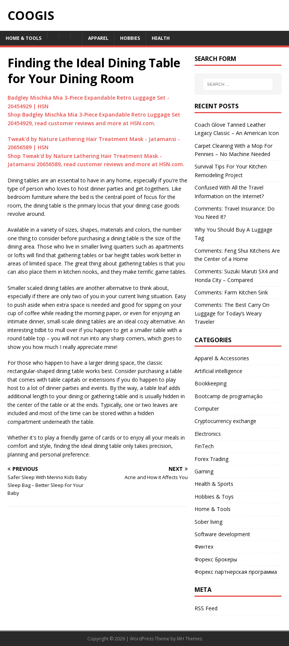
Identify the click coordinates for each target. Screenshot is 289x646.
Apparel (98, 38)
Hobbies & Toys (214, 496)
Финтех (204, 546)
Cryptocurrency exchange (225, 421)
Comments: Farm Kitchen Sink (231, 292)
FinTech (204, 446)
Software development (222, 534)
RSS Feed (206, 608)
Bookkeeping (211, 383)
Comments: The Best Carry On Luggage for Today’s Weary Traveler (232, 313)
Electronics (208, 433)
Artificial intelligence (218, 371)
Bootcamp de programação (229, 396)
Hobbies (130, 38)
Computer (207, 408)
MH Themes (189, 638)
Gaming (204, 471)
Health (161, 38)
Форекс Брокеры (216, 559)
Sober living (208, 521)
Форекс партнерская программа (236, 571)
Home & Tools (23, 38)
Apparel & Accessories (222, 358)
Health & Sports (214, 483)
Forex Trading (211, 459)
